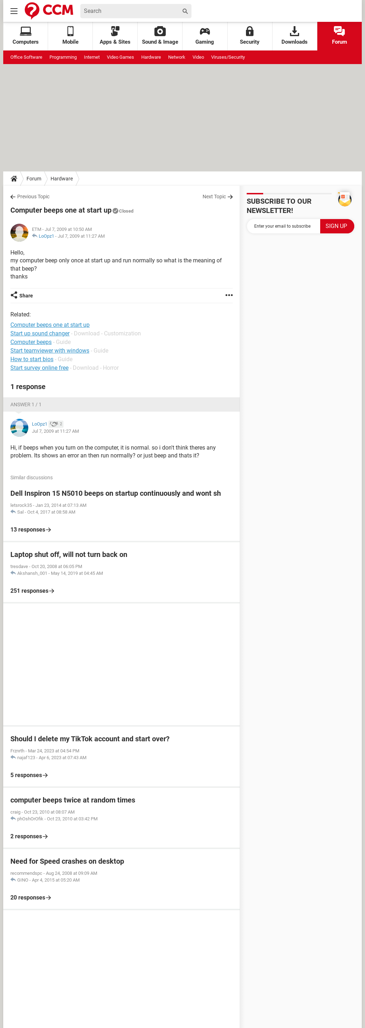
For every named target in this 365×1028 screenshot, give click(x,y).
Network (176, 57)
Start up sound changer (40, 333)
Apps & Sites (115, 35)
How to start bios (31, 359)
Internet (92, 57)
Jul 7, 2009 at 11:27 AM (81, 236)
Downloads (294, 35)
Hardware (151, 57)
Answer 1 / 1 (26, 404)
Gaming (204, 35)
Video (198, 57)
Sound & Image (160, 35)
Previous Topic (33, 196)
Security (250, 35)
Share (26, 296)
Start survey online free (39, 367)
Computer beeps (31, 342)
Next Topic (214, 196)
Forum (339, 35)
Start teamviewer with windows (49, 350)
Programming (63, 57)
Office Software (26, 57)
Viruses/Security (228, 57)
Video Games (120, 57)
